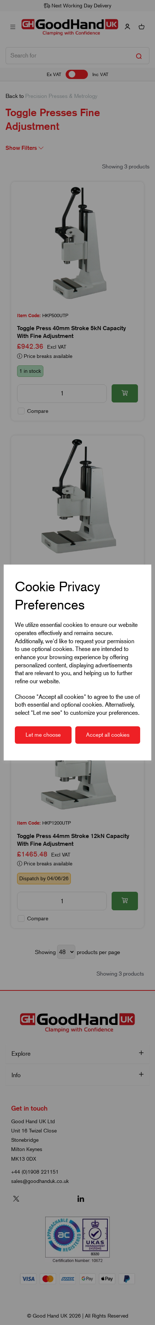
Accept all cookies (107, 734)
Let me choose (43, 734)
